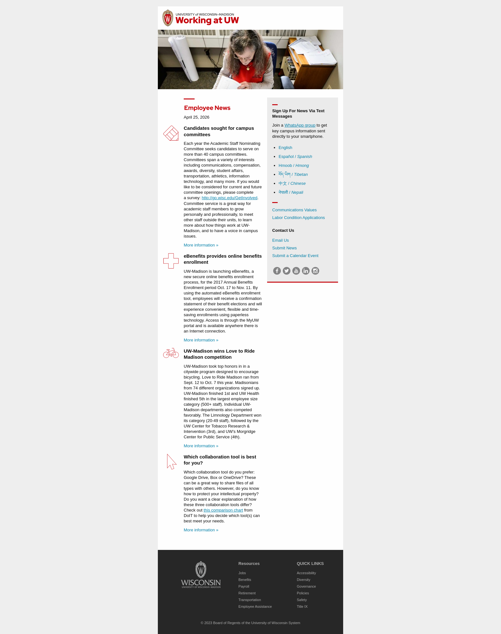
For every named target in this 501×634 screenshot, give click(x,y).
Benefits (244, 580)
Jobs (242, 573)
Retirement (247, 593)
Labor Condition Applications (298, 217)
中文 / (292, 183)
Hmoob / (294, 165)
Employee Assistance (255, 606)
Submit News (284, 248)
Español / (295, 156)
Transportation (249, 600)
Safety (302, 600)
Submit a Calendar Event (295, 255)
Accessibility (306, 573)
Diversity (303, 580)
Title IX (302, 606)
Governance (306, 586)
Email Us (280, 240)
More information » (201, 245)
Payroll (243, 586)
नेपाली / (291, 192)
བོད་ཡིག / (293, 174)
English (285, 147)
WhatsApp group (299, 125)
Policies (303, 593)
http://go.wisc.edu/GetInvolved (229, 197)
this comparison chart (223, 510)
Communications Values (294, 209)
